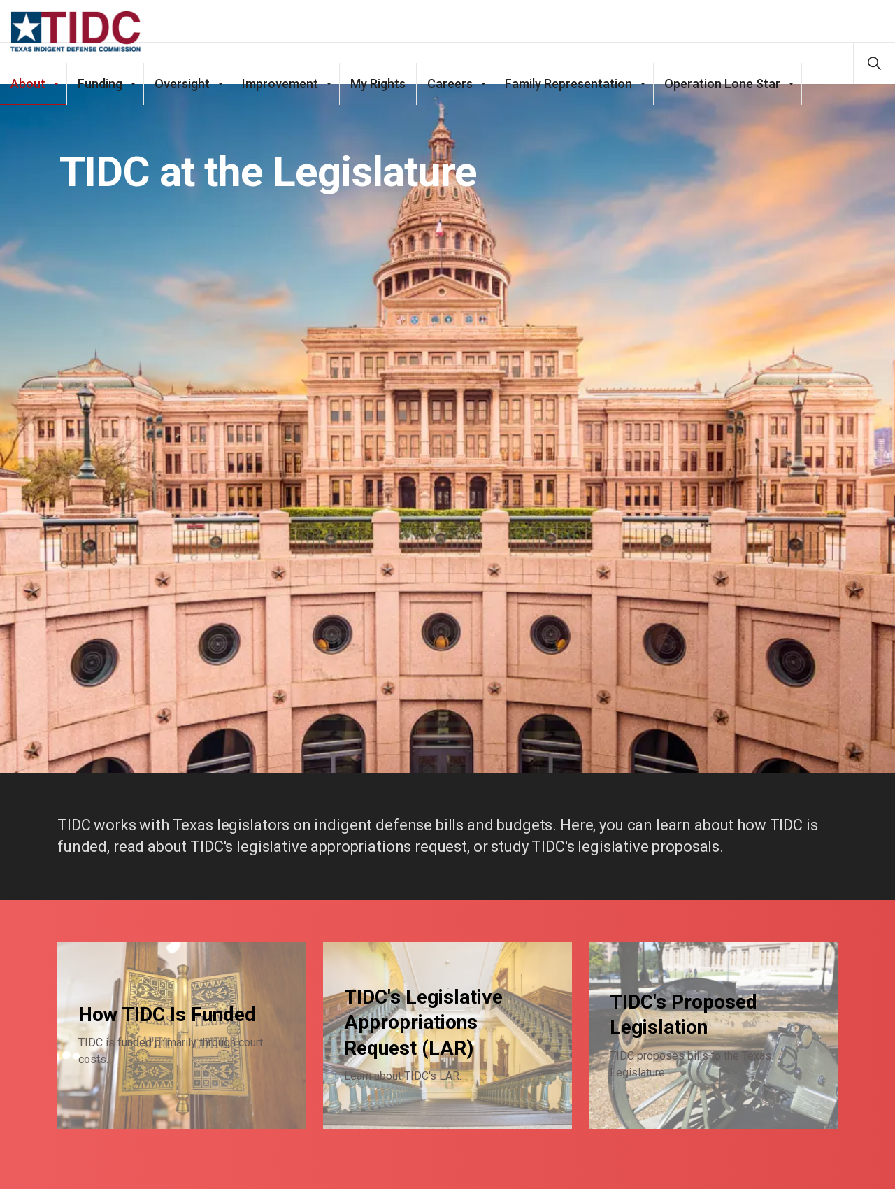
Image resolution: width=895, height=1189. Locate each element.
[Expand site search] (874, 63)
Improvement (280, 104)
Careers (450, 104)
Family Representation (568, 104)
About (27, 104)
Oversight (182, 104)
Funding (100, 104)
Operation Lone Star (722, 104)
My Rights (378, 104)
